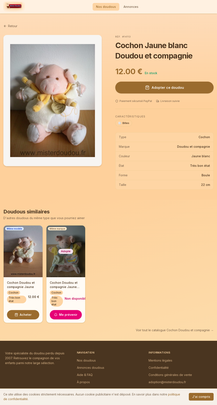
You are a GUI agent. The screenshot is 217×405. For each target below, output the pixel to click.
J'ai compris (201, 396)
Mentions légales (160, 360)
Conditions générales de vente (170, 375)
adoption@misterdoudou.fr (167, 382)
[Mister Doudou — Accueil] (13, 6)
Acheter (23, 314)
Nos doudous (106, 6)
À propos (83, 382)
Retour (10, 26)
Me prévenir (65, 314)
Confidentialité (159, 367)
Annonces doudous (90, 367)
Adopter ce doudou (164, 87)
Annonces (131, 6)
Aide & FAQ (85, 375)
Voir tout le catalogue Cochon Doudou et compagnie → (175, 330)
